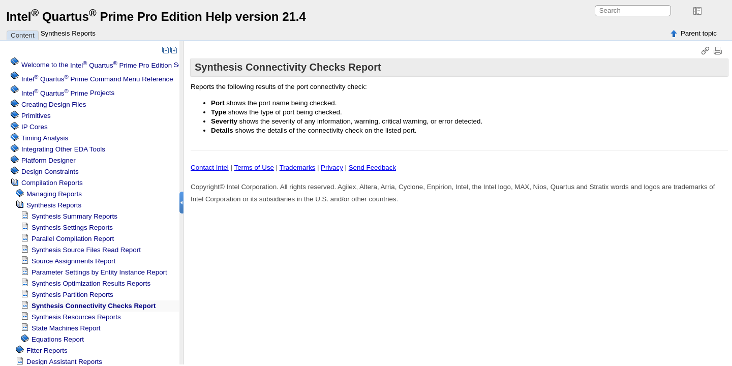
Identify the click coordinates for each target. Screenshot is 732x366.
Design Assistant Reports (64, 361)
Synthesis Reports (68, 33)
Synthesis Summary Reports (74, 216)
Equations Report (58, 339)
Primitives (36, 115)
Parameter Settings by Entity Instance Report (99, 272)
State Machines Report (66, 328)
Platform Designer (48, 160)
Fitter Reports (47, 350)
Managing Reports (54, 194)
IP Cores (34, 127)
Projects (67, 93)
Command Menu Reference (97, 79)
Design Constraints (50, 171)
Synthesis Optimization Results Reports (91, 283)
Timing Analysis (44, 138)
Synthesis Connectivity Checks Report (94, 306)
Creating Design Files (53, 104)
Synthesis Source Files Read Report (86, 250)
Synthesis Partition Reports (72, 294)
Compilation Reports (52, 183)
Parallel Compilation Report (73, 238)
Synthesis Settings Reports (72, 227)
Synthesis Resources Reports (76, 317)
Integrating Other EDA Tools (63, 149)
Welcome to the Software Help (119, 65)
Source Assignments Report (73, 261)
